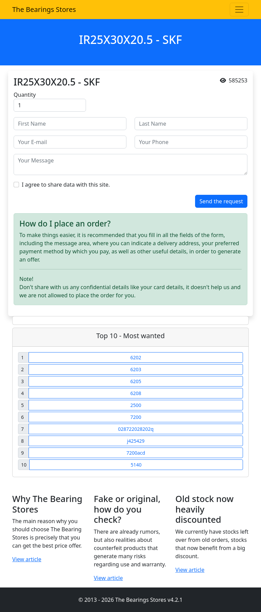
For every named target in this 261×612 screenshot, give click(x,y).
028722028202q (136, 429)
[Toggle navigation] (239, 9)
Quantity (25, 94)
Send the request (221, 201)
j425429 (136, 441)
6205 (135, 381)
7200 (135, 417)
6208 (135, 393)
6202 (135, 357)
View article (26, 559)
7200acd (135, 453)
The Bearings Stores (44, 9)
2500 (135, 405)
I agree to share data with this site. (66, 184)
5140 (135, 464)
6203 (135, 369)
